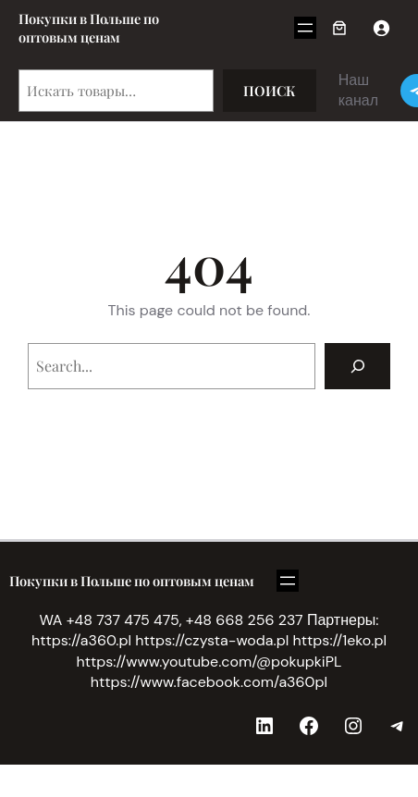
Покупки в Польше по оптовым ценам (88, 27)
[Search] (357, 365)
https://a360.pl (81, 640)
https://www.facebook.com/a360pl (209, 682)
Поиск (269, 90)
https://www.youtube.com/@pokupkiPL (209, 661)
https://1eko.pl (340, 640)
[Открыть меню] (305, 28)
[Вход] (381, 27)
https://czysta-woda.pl (212, 640)
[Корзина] (339, 27)
